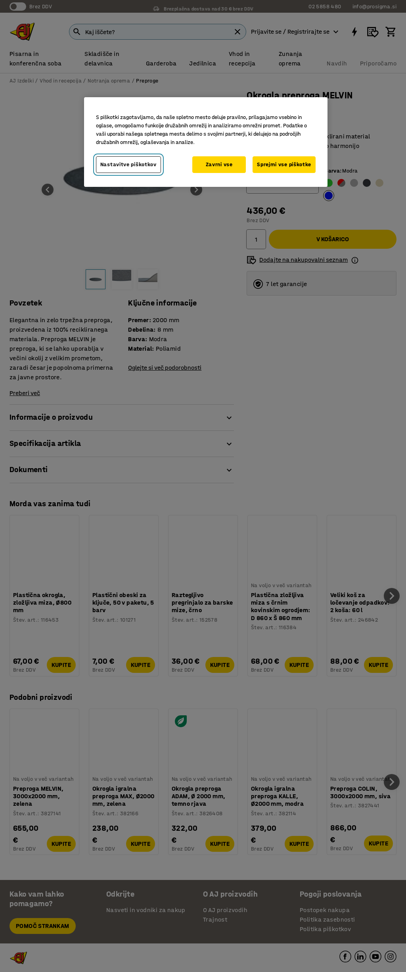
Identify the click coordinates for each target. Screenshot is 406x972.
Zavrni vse (219, 164)
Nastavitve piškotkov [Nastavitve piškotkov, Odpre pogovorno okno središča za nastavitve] (128, 164)
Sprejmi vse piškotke (284, 164)
